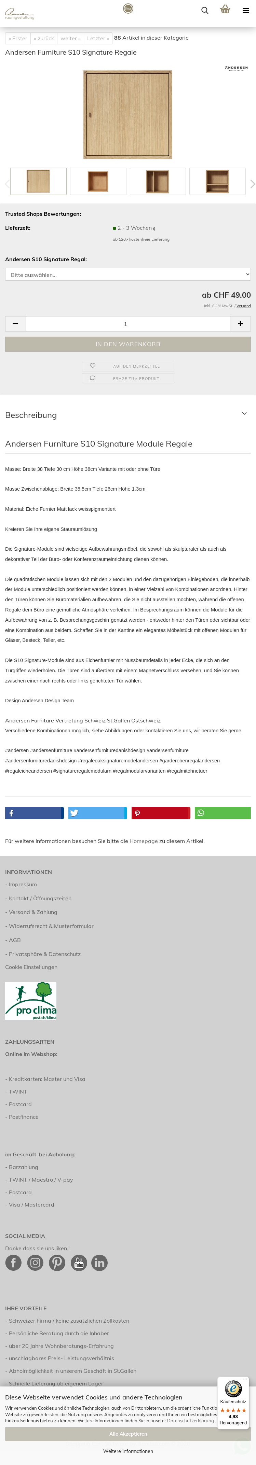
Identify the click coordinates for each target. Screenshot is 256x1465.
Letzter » (98, 38)
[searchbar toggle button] (204, 10)
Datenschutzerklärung (190, 1420)
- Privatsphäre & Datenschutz (43, 953)
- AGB (13, 939)
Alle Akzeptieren (128, 1434)
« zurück (44, 38)
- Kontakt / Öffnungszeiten (38, 898)
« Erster (18, 38)
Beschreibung (31, 415)
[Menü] (245, 1381)
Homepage (144, 840)
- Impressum (21, 884)
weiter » (70, 38)
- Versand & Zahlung (31, 911)
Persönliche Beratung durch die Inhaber (59, 1333)
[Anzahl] (128, 324)
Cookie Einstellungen (31, 966)
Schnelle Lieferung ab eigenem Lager (56, 1383)
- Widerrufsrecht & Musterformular (49, 925)
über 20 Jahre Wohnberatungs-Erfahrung (61, 1345)
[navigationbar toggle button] (245, 10)
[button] (15, 324)
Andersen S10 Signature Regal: (46, 259)
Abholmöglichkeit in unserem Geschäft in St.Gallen (72, 1370)
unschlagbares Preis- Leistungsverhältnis (61, 1358)
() (154, 228)
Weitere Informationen (128, 1451)
